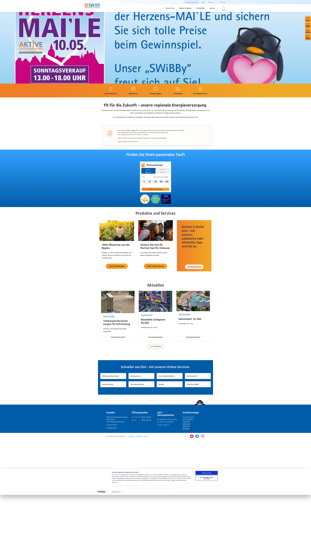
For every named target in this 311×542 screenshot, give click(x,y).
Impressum (132, 436)
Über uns (211, 2)
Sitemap (146, 436)
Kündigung (186, 428)
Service (212, 8)
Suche (223, 9)
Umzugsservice (135, 376)
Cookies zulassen (206, 520)
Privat (148, 169)
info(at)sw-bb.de (111, 428)
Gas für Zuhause (188, 419)
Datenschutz (139, 436)
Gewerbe (162, 169)
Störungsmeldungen (137, 384)
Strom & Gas (170, 8)
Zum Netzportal (192, 376)
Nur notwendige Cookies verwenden (206, 525)
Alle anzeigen (155, 346)
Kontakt (161, 384)
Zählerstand (186, 424)
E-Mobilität (200, 8)
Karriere (222, 2)
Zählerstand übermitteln (110, 376)
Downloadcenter (107, 384)
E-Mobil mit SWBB (193, 384)
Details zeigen (116, 539)
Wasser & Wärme (185, 8)
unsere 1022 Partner (122, 521)
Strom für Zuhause (188, 417)
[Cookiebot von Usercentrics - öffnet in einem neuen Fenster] (101, 539)
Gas (163, 172)
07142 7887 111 (165, 425)
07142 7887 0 (113, 425)
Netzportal (186, 426)
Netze (203, 2)
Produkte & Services (191, 2)
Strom (149, 172)
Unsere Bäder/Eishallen (167, 376)
